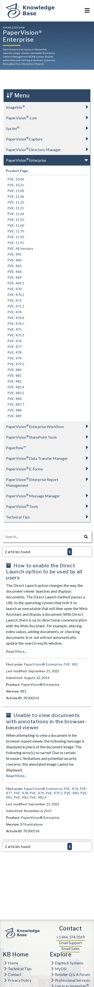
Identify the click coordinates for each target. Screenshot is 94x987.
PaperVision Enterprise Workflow (48, 426)
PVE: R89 (14, 416)
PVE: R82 (14, 381)
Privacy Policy (17, 980)
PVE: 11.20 (15, 202)
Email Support (70, 942)
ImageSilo (48, 107)
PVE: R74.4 (15, 318)
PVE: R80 (14, 370)
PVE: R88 (14, 410)
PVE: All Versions (19, 248)
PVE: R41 (14, 254)
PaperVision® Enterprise (43, 664)
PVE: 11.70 (15, 231)
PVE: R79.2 (15, 364)
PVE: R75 (14, 329)
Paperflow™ (48, 447)
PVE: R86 (14, 399)
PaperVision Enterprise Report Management (48, 480)
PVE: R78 (14, 352)
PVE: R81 (14, 375)
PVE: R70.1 (15, 295)
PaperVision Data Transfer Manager (48, 458)
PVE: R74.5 (15, 323)
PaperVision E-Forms (48, 469)
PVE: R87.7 (15, 404)
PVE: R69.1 (15, 283)
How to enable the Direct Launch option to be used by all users (44, 572)
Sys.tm (48, 128)
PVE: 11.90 (15, 237)
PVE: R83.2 (15, 393)
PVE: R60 (14, 260)
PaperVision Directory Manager (48, 149)
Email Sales (70, 948)
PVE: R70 (14, 289)
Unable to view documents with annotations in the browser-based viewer (46, 721)
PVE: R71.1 (15, 306)
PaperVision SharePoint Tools (48, 437)
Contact (12, 974)
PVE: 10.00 (15, 179)
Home (11, 963)
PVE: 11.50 (15, 220)
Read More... (16, 651)
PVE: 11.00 (15, 191)
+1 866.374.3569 (70, 937)
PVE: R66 (14, 271)
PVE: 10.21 (15, 185)
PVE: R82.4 (15, 387)
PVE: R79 (14, 358)
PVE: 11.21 (15, 208)
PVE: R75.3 (15, 335)
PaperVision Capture (48, 139)
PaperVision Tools (48, 506)
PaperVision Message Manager (48, 495)
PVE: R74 (14, 312)
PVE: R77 (14, 347)
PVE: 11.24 (15, 214)
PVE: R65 (14, 266)
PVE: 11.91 (15, 243)
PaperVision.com (48, 117)
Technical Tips (48, 517)
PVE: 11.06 (15, 196)
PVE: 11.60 (15, 225)
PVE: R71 (14, 300)
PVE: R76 (14, 341)
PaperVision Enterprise (48, 160)
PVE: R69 (14, 277)
